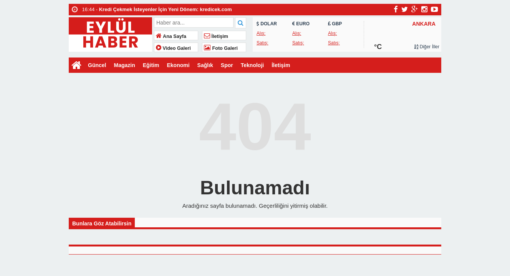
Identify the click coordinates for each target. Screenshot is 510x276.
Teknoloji (252, 65)
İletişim (216, 36)
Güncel (97, 65)
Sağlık (205, 65)
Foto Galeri (221, 48)
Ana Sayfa (171, 36)
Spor (227, 65)
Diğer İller (426, 46)
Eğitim (151, 65)
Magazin (124, 65)
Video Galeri (173, 48)
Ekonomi (178, 65)
